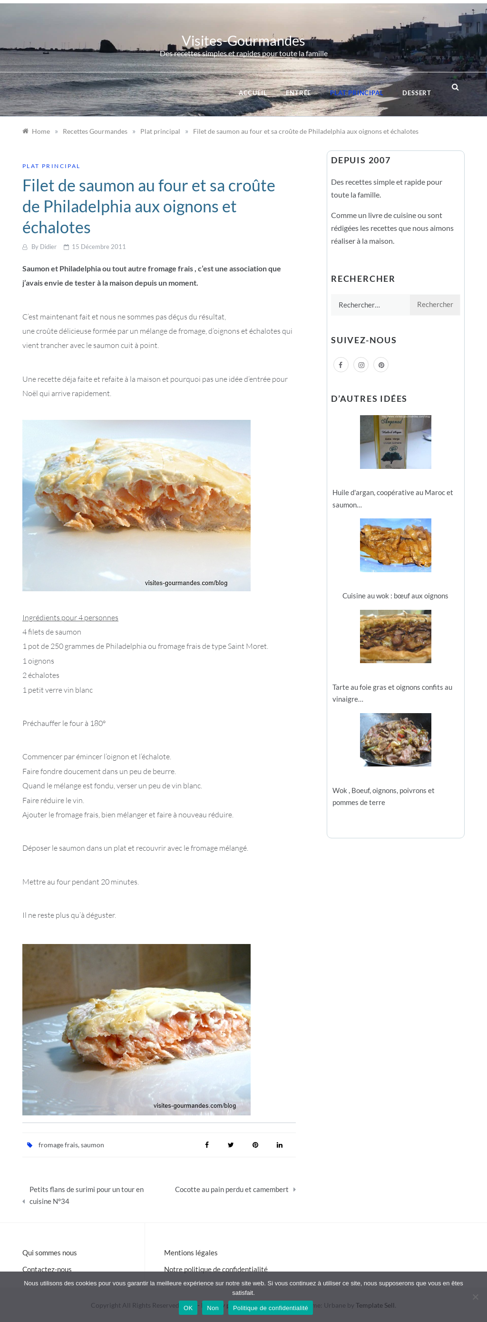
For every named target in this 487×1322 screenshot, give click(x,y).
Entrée (298, 93)
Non (213, 1308)
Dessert (416, 93)
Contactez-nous (47, 1269)
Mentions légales (191, 1252)
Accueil (253, 93)
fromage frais (58, 1145)
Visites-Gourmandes (243, 40)
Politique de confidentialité (270, 1308)
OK (188, 1308)
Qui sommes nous (49, 1252)
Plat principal (356, 93)
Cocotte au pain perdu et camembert (232, 1189)
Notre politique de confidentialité (216, 1269)
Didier (48, 246)
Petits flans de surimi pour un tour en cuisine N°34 (86, 1195)
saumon (92, 1145)
